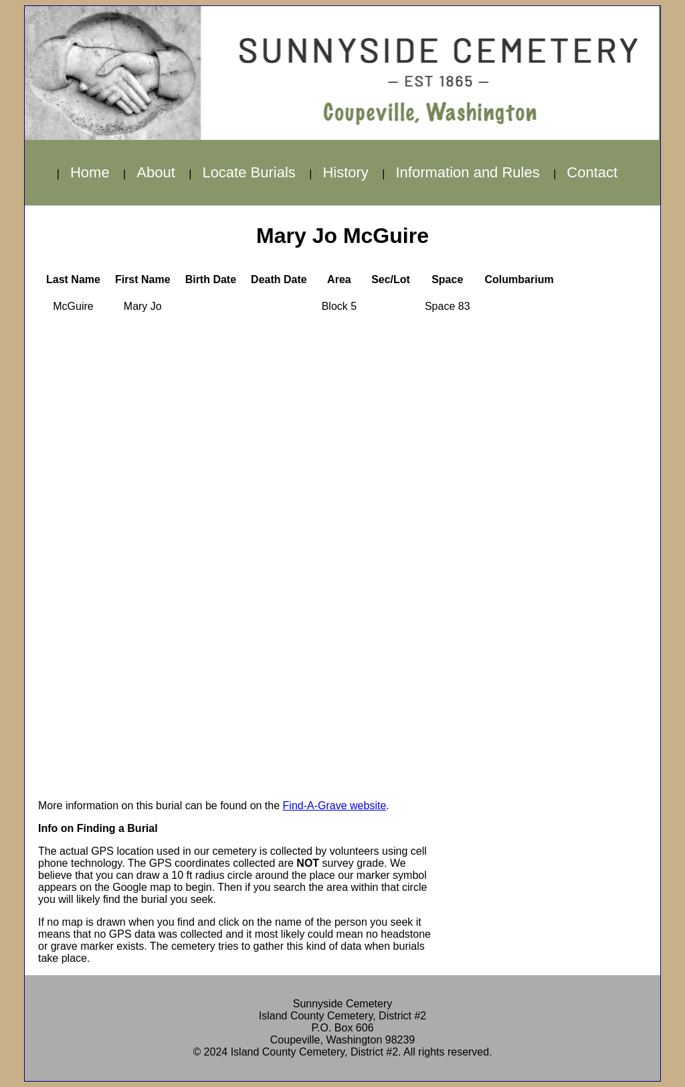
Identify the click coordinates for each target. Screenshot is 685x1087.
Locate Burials (248, 172)
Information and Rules (467, 172)
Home (90, 172)
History (345, 172)
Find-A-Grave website (335, 805)
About (155, 172)
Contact (592, 172)
